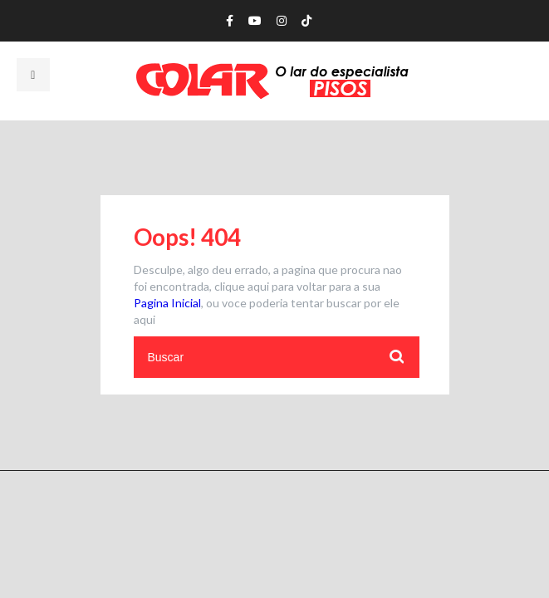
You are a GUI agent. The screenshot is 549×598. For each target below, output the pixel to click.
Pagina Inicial (167, 303)
